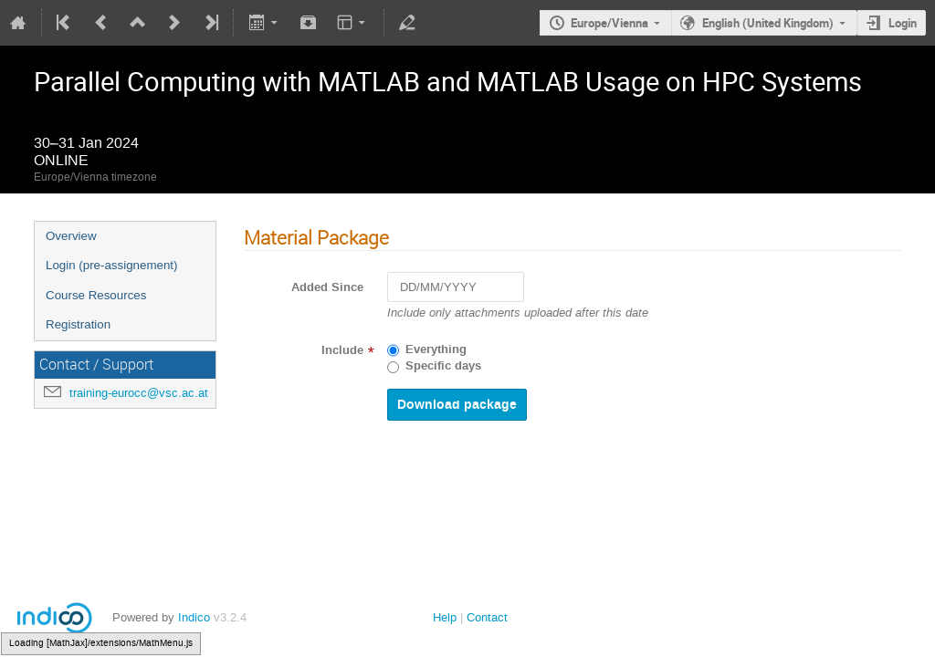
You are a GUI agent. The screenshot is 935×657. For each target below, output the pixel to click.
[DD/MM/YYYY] (455, 287)
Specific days (443, 366)
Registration (78, 324)
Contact (487, 617)
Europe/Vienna (609, 23)
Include (342, 350)
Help (445, 617)
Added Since (327, 287)
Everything (436, 349)
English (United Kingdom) (768, 23)
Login (902, 23)
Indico (194, 617)
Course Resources (96, 295)
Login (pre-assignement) (111, 265)
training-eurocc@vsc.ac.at (138, 393)
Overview (71, 236)
